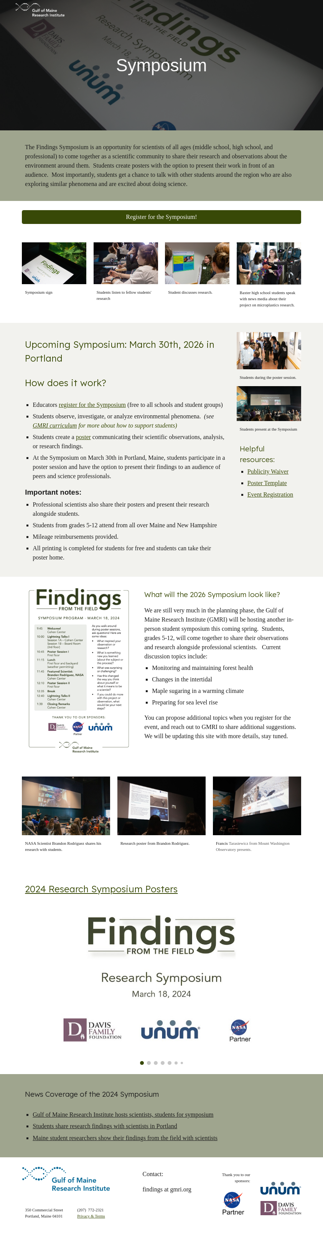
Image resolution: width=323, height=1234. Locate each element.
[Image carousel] (161, 983)
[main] (161, 65)
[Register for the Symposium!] (161, 217)
